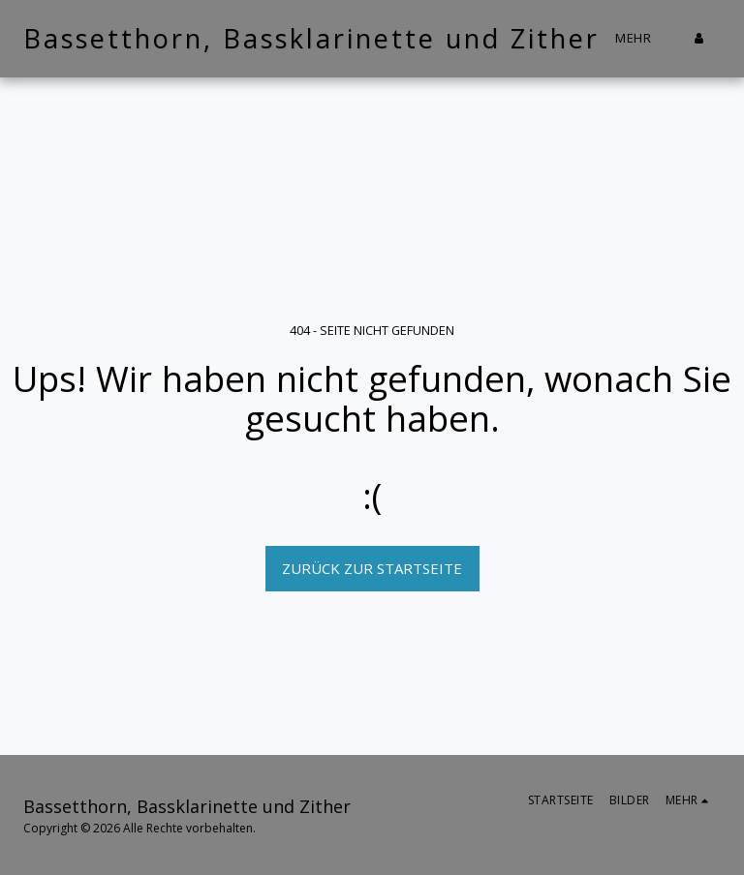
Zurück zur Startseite (372, 568)
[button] (727, 38)
